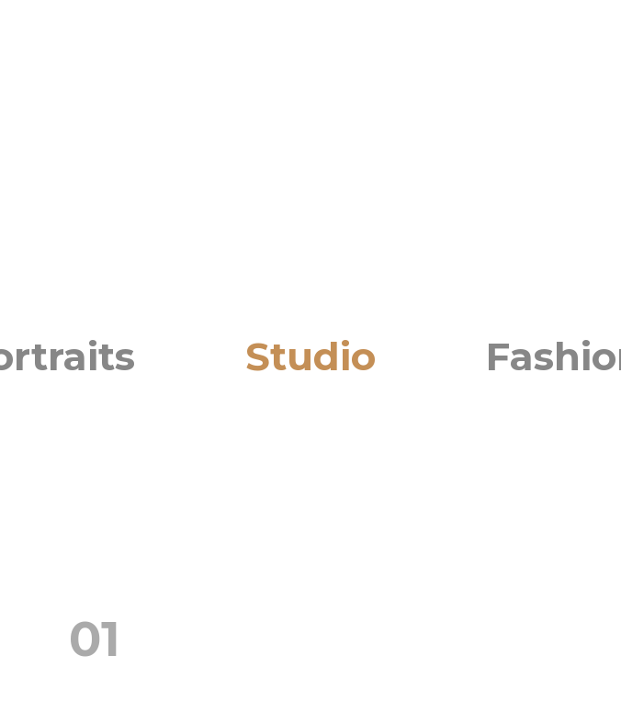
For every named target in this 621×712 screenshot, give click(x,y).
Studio (310, 355)
